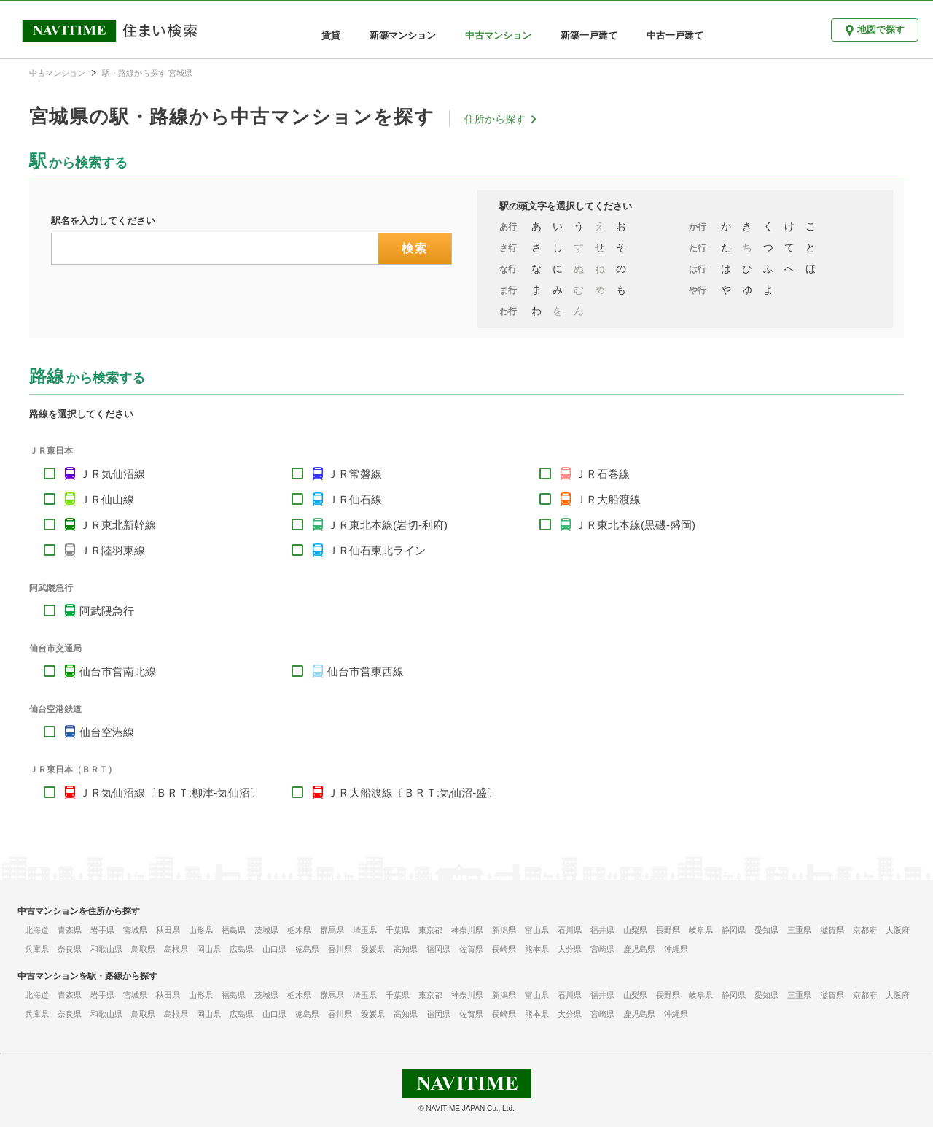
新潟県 (504, 930)
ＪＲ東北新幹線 (117, 525)
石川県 (570, 930)
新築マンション (403, 35)
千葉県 (398, 930)
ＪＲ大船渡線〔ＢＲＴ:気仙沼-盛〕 (412, 792)
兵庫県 (37, 949)
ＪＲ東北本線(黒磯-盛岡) (635, 525)
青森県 (70, 930)
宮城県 (135, 930)
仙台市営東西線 (365, 671)
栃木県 (299, 930)
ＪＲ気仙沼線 (112, 474)
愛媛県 (373, 949)
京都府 (865, 930)
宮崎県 (602, 949)
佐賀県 (471, 949)
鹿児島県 (639, 949)
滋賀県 (832, 930)
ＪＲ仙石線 (354, 499)
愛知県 (766, 930)
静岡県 (734, 930)
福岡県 (438, 949)
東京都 (430, 930)
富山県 (537, 930)
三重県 (799, 930)
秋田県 (168, 930)
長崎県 (504, 949)
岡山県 (209, 949)
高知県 (406, 949)
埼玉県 (365, 930)
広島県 (242, 949)
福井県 (602, 930)
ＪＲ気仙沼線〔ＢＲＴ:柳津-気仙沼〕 (170, 792)
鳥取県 (143, 949)
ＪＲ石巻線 (602, 474)
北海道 (37, 930)
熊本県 (537, 949)
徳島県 (307, 949)
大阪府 (898, 930)
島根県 (176, 949)
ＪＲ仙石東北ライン (376, 550)
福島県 (234, 930)
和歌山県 (106, 949)
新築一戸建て (589, 35)
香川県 (340, 949)
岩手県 (102, 930)
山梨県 (635, 930)
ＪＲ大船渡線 (608, 499)
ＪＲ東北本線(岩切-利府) (387, 525)
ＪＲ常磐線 (354, 474)
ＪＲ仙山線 (106, 499)
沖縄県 (676, 949)
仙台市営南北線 (117, 671)
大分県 (570, 949)
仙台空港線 (106, 732)
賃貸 (330, 35)
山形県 (201, 930)
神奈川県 (467, 930)
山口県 (274, 949)
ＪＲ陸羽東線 (112, 550)
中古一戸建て (675, 35)
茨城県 (266, 930)
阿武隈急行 (106, 611)
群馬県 (332, 930)
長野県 (668, 930)
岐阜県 (701, 930)
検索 (415, 248)
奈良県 (70, 949)
